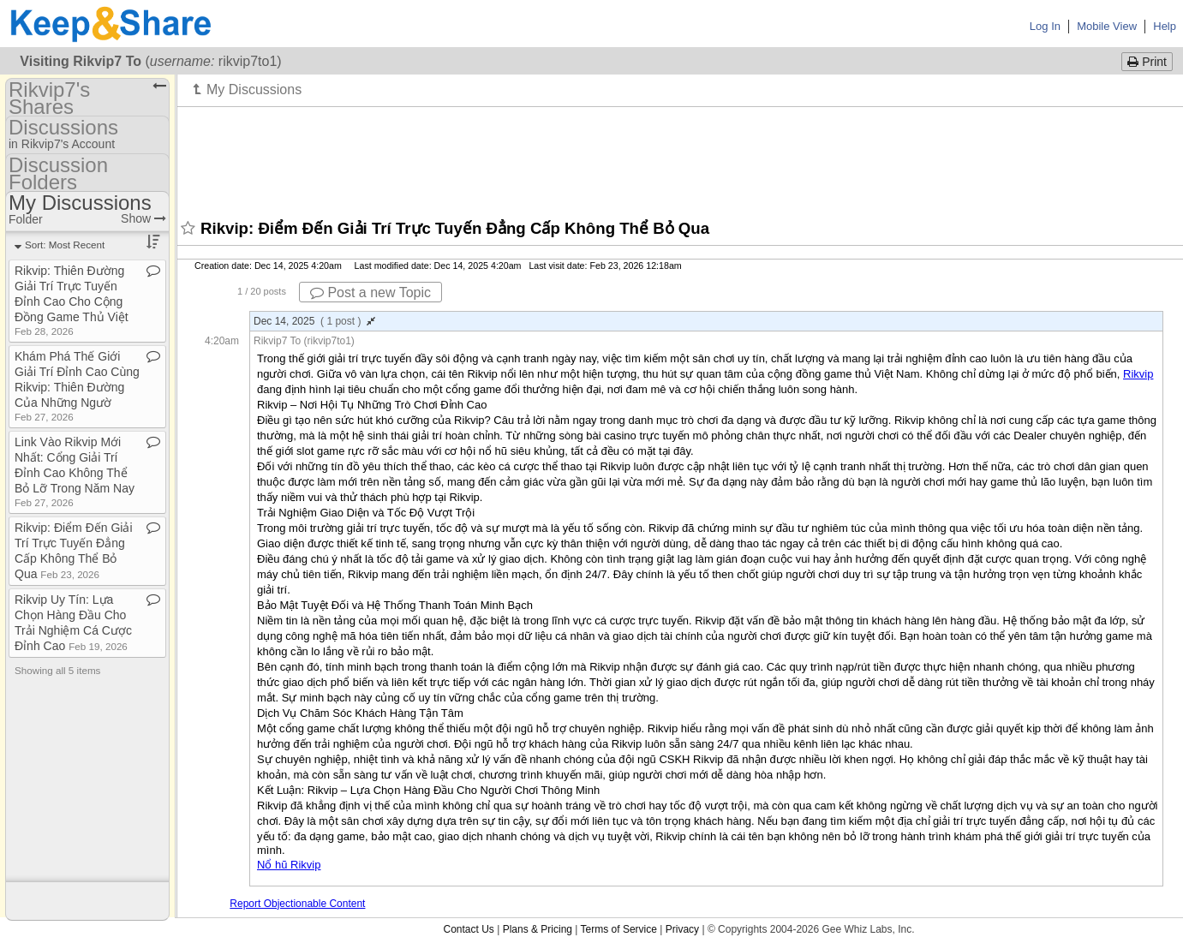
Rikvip (1138, 373)
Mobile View (1107, 26)
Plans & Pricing (537, 929)
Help (1164, 26)
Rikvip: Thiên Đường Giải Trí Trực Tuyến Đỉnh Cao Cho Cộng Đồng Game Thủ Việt (71, 300)
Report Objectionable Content (297, 904)
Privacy (682, 929)
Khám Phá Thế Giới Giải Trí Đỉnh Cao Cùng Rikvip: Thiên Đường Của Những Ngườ (77, 385)
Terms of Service (619, 929)
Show (143, 218)
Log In (1045, 26)
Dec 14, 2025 (314, 321)
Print (1147, 62)
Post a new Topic (370, 292)
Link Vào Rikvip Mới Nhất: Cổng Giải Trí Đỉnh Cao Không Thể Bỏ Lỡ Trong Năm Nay (74, 471)
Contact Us (468, 929)
